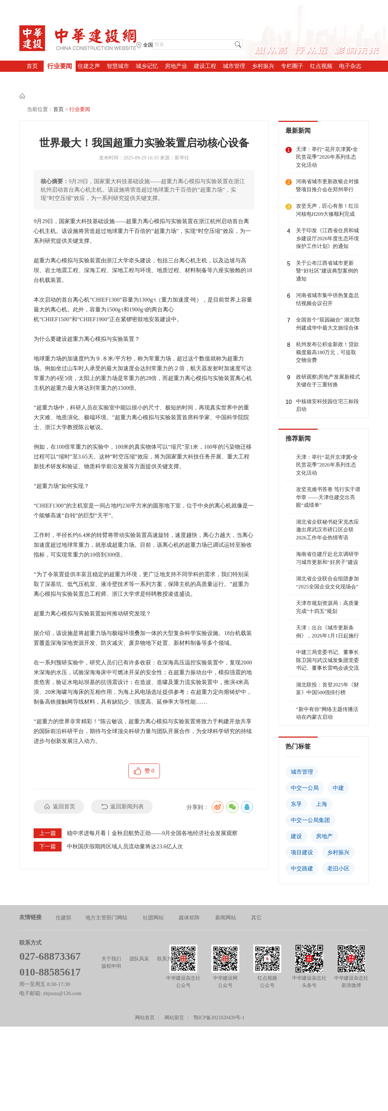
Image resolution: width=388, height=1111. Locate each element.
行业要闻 (60, 66)
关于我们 (111, 932)
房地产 (324, 810)
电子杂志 (350, 66)
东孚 (296, 777)
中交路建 (302, 842)
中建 (338, 761)
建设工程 (205, 66)
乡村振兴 (263, 66)
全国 (148, 45)
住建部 (63, 891)
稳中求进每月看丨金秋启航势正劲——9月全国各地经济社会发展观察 (152, 806)
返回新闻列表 (127, 780)
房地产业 (176, 66)
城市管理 (234, 66)
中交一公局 (305, 761)
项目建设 (302, 826)
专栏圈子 (292, 66)
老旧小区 (338, 842)
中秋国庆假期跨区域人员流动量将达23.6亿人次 (125, 820)
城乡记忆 (147, 66)
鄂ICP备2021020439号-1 (218, 991)
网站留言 (174, 991)
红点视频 (321, 66)
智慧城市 (118, 66)
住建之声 (89, 66)
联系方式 (167, 932)
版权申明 (111, 939)
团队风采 (139, 932)
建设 (296, 810)
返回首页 (64, 780)
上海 (321, 777)
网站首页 (145, 991)
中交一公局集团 (310, 793)
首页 (32, 66)
